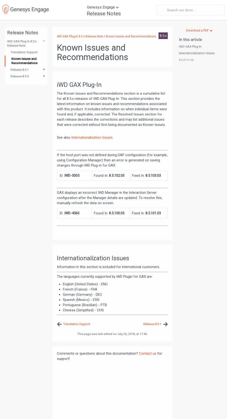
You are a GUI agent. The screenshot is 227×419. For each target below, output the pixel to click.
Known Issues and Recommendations (24, 61)
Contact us (147, 353)
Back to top (186, 60)
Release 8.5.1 (20, 69)
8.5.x (163, 36)
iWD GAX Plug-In (190, 46)
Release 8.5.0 (20, 76)
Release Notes (104, 14)
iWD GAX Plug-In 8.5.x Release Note (21, 43)
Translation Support (24, 52)
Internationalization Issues (92, 137)
